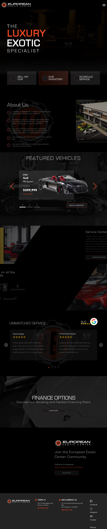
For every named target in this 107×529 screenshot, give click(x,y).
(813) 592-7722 (43, 508)
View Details (27, 194)
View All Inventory (76, 205)
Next (95, 186)
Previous (12, 186)
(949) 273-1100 (66, 510)
